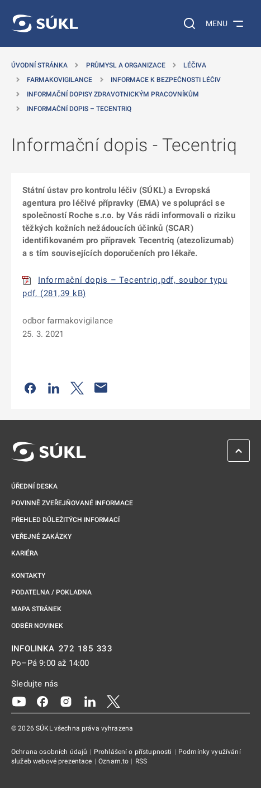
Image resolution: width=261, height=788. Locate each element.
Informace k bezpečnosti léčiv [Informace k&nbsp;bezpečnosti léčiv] (166, 80)
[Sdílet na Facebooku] (30, 388)
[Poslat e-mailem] (101, 388)
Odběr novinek (37, 626)
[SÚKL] (44, 23)
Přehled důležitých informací (65, 520)
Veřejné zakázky (41, 536)
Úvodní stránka (39, 65)
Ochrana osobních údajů (50, 752)
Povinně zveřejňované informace (72, 503)
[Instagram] (66, 701)
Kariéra (24, 553)
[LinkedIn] (90, 701)
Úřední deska (34, 486)
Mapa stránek (36, 609)
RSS (141, 761)
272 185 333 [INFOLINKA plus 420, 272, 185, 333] (86, 649)
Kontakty (28, 575)
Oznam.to (114, 761)
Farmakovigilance (59, 80)
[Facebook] (42, 701)
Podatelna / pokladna (51, 592)
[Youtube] (19, 701)
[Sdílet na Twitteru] (77, 388)
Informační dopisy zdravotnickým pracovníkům (113, 94)
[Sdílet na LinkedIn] (53, 388)
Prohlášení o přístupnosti (134, 752)
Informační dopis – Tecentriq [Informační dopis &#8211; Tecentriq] (79, 109)
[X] (113, 701)
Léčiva (194, 65)
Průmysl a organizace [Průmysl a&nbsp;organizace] (125, 65)
